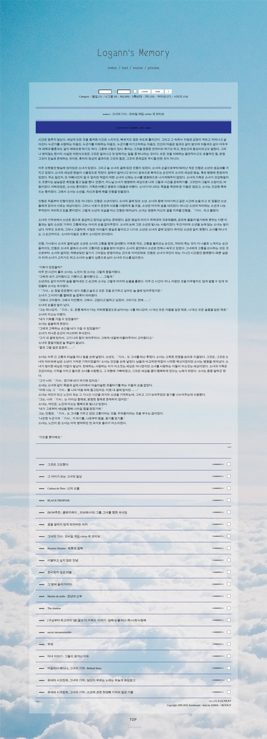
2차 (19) (149, 96)
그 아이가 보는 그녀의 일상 (64, 476)
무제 (50, 644)
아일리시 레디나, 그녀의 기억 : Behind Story (74, 668)
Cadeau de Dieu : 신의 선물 (63, 488)
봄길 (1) (97, 96)
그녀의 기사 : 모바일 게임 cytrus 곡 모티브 (73, 536)
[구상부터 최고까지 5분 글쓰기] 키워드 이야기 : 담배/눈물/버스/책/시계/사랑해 (96, 620)
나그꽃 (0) (111, 96)
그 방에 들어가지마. (59, 584)
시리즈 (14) (181, 96)
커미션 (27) (164, 96)
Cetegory (84, 96)
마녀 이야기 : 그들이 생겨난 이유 (68, 656)
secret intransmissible (59, 632)
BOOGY (226, 705)
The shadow (54, 608)
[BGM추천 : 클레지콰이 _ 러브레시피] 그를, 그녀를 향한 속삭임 (87, 512)
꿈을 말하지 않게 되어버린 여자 (67, 524)
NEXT (227, 700)
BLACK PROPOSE (58, 500)
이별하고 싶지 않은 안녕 (62, 560)
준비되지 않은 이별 (59, 572)
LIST (229, 447)
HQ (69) (125, 96)
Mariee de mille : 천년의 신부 (64, 596)
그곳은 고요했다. (58, 464)
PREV (211, 701)
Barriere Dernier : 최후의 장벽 (65, 548)
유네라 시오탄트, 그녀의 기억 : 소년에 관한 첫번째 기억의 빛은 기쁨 (90, 692)
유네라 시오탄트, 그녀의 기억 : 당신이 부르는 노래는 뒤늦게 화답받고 (91, 680)
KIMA (215, 705)
